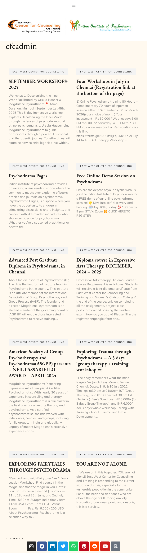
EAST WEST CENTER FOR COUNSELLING (38, 71)
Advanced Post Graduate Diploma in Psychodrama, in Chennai (37, 266)
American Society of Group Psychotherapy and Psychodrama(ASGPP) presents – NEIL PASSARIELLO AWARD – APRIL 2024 (40, 364)
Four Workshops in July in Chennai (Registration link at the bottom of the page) (105, 87)
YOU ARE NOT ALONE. (101, 464)
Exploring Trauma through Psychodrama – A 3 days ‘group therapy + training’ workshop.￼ (103, 361)
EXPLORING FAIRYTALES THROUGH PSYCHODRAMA (39, 467)
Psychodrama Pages (28, 176)
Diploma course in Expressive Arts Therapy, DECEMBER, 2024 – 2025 (105, 266)
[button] (73, 7)
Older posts (16, 538)
